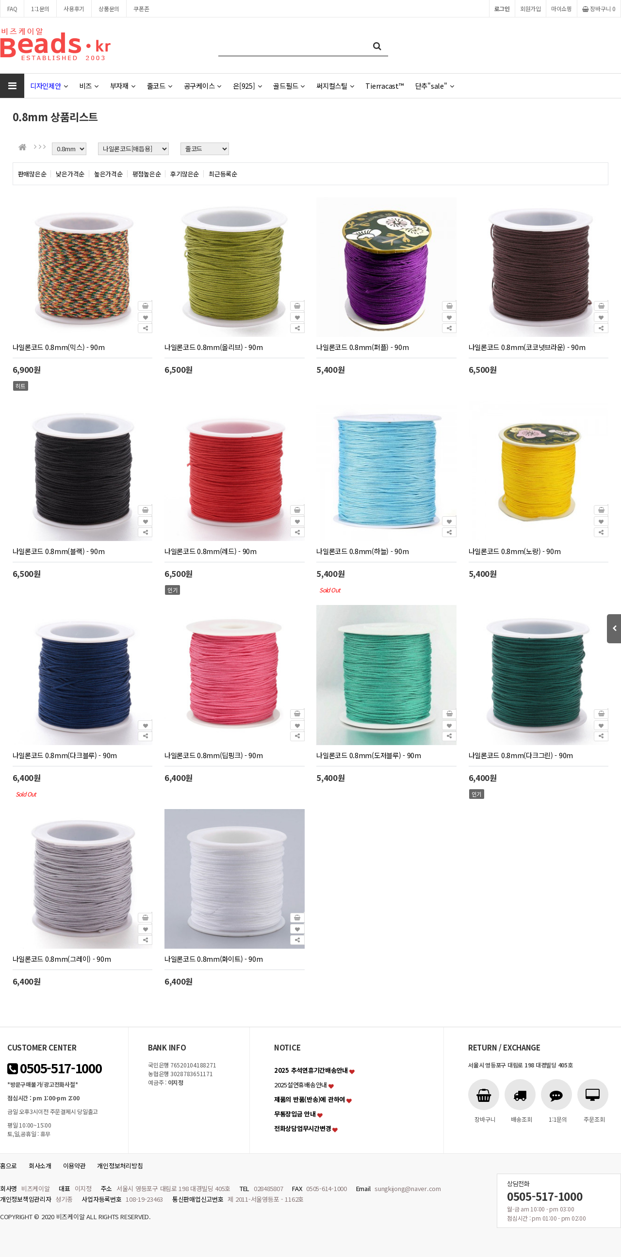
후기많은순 (184, 173)
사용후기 (74, 8)
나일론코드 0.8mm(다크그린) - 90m (521, 755)
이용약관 (74, 1165)
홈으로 (8, 1165)
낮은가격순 (70, 173)
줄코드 (159, 85)
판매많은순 (32, 173)
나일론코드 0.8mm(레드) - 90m (210, 551)
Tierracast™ (384, 85)
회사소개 (40, 1165)
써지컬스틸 (335, 85)
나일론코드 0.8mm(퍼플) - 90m (362, 347)
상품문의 (108, 8)
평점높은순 (146, 173)
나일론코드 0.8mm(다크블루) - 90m (65, 755)
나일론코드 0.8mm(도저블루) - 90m (368, 755)
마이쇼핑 (561, 8)
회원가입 (530, 8)
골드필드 (289, 85)
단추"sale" (434, 85)
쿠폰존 (141, 8)
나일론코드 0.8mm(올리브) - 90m (213, 347)
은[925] (247, 85)
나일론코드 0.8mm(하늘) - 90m (362, 551)
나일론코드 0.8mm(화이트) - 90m (213, 959)
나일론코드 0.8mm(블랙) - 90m (59, 551)
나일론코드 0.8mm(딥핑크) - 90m (213, 755)
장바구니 (599, 8)
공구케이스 (202, 85)
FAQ (12, 8)
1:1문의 (40, 8)
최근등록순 (223, 173)
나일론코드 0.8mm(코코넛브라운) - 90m (527, 347)
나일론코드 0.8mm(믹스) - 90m (59, 347)
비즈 (88, 85)
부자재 (122, 85)
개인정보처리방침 (120, 1165)
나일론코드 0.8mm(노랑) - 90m (515, 551)
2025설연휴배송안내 (300, 1084)
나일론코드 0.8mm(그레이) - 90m (62, 959)
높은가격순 (108, 173)
